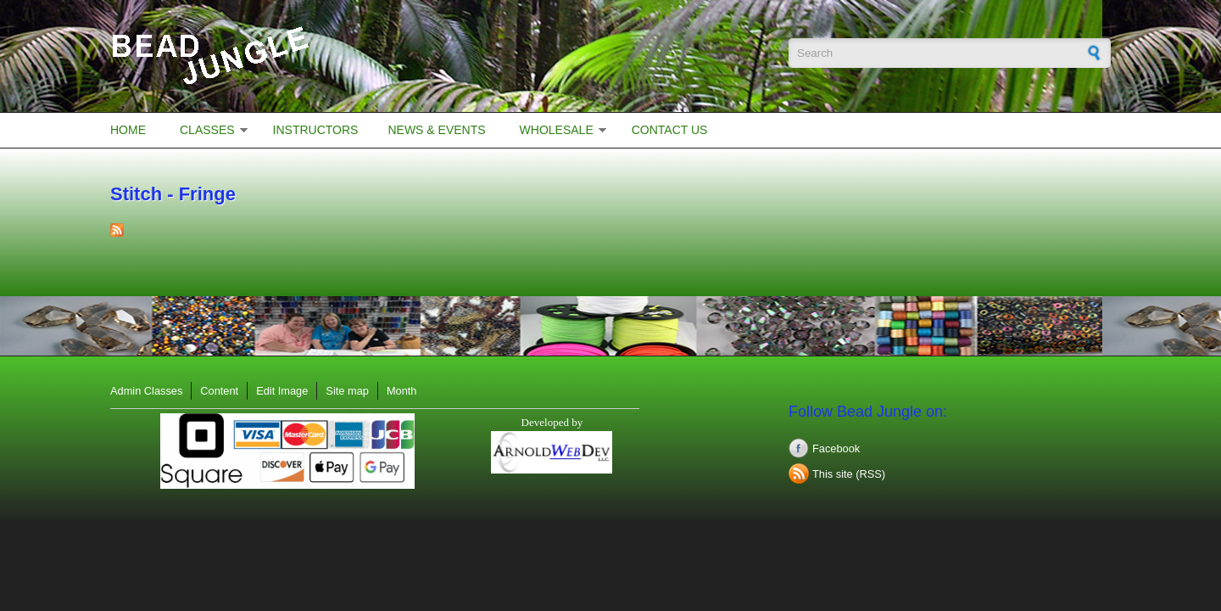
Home (128, 130)
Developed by (552, 422)
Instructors (316, 130)
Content (219, 390)
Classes (207, 130)
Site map (347, 390)
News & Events (436, 130)
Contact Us (670, 130)
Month (402, 390)
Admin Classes (146, 390)
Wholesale (557, 130)
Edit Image (282, 390)
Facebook (836, 448)
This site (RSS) (848, 474)
